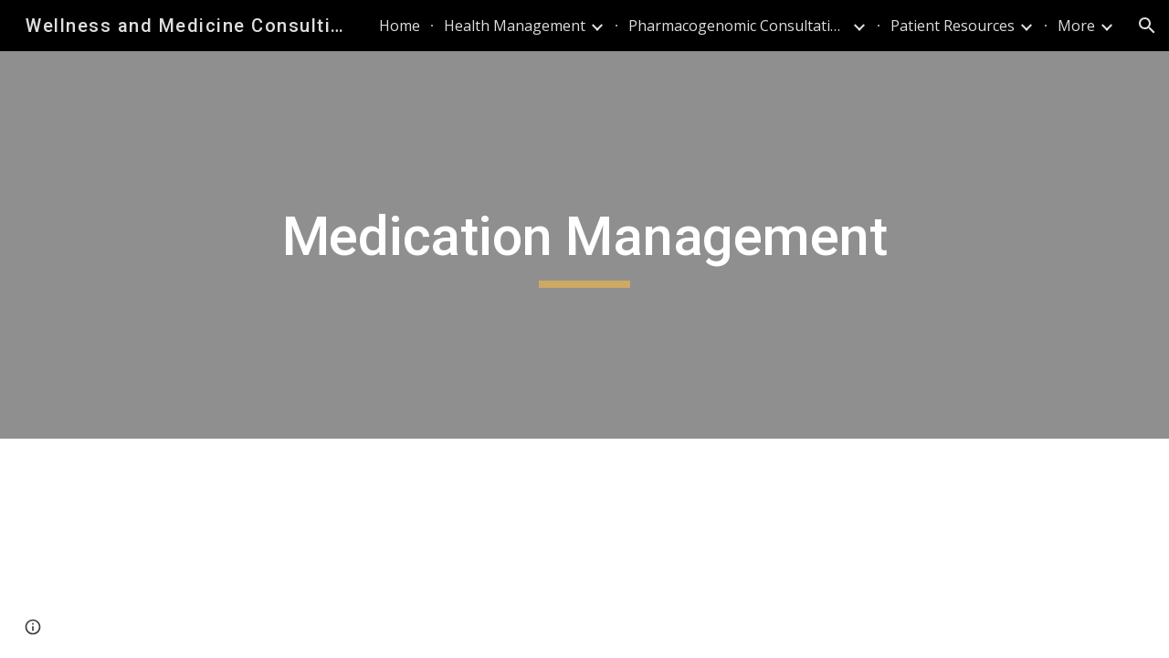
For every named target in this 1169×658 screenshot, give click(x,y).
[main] (584, 245)
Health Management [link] (514, 26)
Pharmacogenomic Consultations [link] (738, 26)
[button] (1147, 26)
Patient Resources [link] (952, 26)
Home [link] (399, 26)
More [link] (1076, 26)
